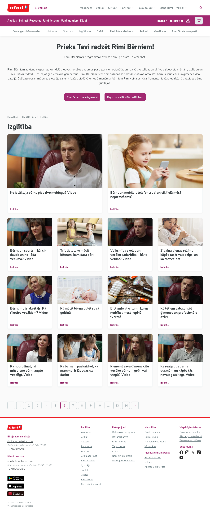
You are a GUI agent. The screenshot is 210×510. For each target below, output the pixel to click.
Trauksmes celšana (190, 440)
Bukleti (23, 20)
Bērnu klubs (151, 436)
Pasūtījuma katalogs (123, 460)
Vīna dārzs (150, 446)
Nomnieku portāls (122, 455)
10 (99, 405)
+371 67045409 (16, 448)
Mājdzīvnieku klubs (155, 441)
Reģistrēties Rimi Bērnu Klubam (125, 97)
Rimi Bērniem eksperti (184, 31)
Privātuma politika (189, 432)
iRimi (115, 451)
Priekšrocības (152, 432)
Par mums (86, 446)
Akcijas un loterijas (154, 466)
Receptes (35, 20)
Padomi (144, 31)
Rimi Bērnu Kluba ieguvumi (82, 97)
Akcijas (12, 20)
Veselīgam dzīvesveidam (27, 31)
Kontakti (85, 470)
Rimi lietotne (51, 20)
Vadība (84, 474)
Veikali (100, 8)
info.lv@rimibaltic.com (20, 461)
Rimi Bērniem (29, 116)
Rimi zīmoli (87, 479)
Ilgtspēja (85, 465)
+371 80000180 (16, 468)
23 (117, 405)
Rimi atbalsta (88, 460)
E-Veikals (41, 8)
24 (126, 405)
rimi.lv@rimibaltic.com (20, 441)
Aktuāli (112, 8)
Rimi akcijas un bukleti (152, 460)
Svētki (100, 31)
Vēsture (85, 451)
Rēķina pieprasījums (123, 432)
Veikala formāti (89, 455)
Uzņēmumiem (70, 20)
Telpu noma (118, 446)
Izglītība (44, 116)
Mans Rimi (166, 8)
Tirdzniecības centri (91, 484)
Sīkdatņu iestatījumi (190, 436)
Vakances (86, 8)
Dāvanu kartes (120, 436)
